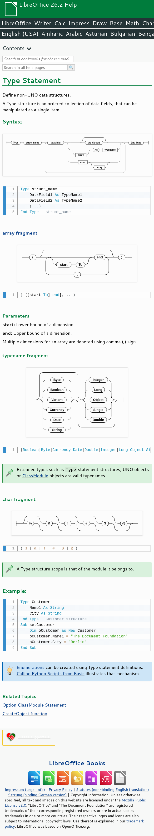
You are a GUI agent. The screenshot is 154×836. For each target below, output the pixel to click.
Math (132, 23)
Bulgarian (122, 34)
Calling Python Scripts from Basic (50, 671)
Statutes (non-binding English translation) (112, 787)
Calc (60, 23)
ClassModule (35, 474)
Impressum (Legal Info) (25, 787)
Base (116, 23)
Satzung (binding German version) (37, 792)
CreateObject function (24, 711)
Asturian (96, 34)
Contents (13, 48)
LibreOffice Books (77, 760)
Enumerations (31, 665)
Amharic (52, 34)
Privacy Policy (60, 787)
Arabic (74, 34)
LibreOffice (16, 23)
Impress (79, 23)
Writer (42, 23)
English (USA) (20, 34)
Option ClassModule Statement (34, 702)
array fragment (20, 232)
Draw (99, 23)
